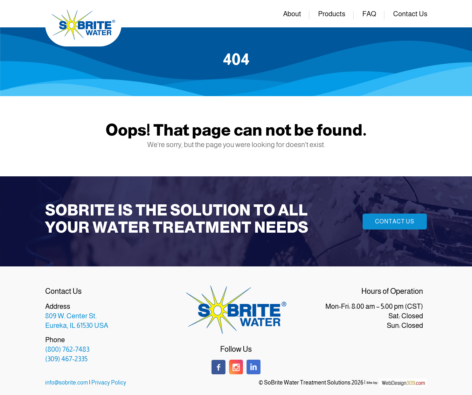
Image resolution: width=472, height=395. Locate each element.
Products (331, 14)
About (292, 14)
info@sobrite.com (66, 382)
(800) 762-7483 (67, 349)
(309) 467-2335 (66, 359)
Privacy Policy (108, 382)
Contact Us (410, 14)
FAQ (369, 14)
